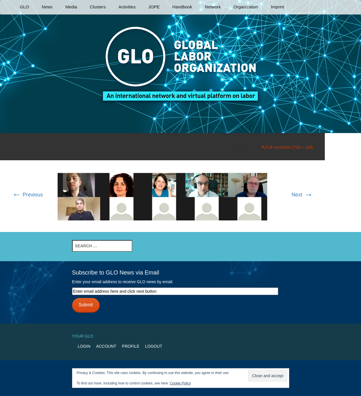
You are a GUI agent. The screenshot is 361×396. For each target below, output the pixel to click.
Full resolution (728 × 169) (289, 147)
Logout (153, 346)
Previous (27, 195)
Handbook (182, 6)
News (47, 6)
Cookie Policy (180, 383)
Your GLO (83, 336)
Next (302, 195)
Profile (130, 346)
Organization (245, 6)
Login (84, 346)
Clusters (98, 6)
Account (106, 346)
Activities (126, 6)
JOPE (154, 6)
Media (71, 6)
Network (213, 6)
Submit (85, 304)
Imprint (277, 6)
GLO (24, 6)
